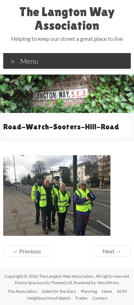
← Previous (27, 251)
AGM (122, 291)
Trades (81, 298)
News (107, 291)
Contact (99, 298)
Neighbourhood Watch (48, 298)
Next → (112, 251)
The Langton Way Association (67, 18)
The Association (22, 291)
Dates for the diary (59, 291)
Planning (89, 291)
